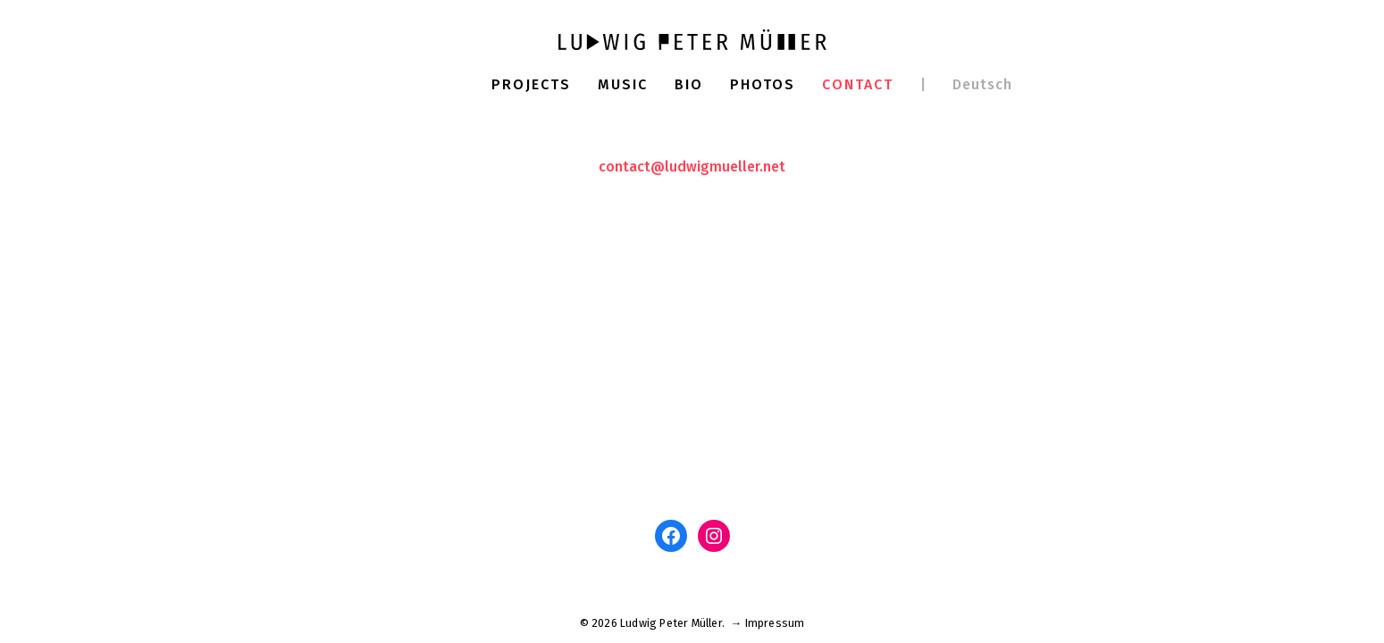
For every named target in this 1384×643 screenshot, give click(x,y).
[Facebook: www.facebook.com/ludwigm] (671, 536)
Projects (531, 84)
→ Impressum (767, 623)
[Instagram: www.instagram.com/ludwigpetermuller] (714, 536)
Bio (689, 84)
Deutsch (982, 84)
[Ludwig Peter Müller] (692, 39)
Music (623, 84)
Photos (762, 84)
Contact (857, 84)
